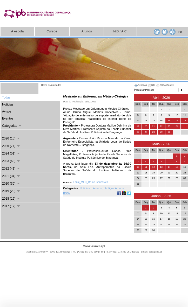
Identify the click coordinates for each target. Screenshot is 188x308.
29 (161, 132)
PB (180, 32)
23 (169, 126)
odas (6, 97)
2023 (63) (11, 161)
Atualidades (55, 85)
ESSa (66, 193)
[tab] (140, 86)
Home (44, 85)
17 (177, 120)
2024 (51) (11, 153)
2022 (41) (11, 168)
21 (153, 126)
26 (138, 132)
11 (145, 167)
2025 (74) (11, 146)
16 (169, 120)
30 (169, 132)
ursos (51, 31)
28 (153, 132)
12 (153, 167)
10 (138, 167)
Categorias (12, 126)
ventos (7, 118)
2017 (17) (11, 206)
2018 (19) (11, 199)
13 (161, 167)
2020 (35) (11, 183)
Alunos (98, 188)
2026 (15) (11, 138)
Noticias (85, 188)
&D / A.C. (120, 31)
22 (161, 126)
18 (184, 120)
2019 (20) (11, 191)
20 (145, 126)
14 (169, 167)
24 (177, 126)
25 (184, 126)
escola (17, 31)
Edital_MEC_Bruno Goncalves (90, 182)
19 (138, 126)
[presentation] (140, 86)
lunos (86, 31)
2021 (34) (11, 176)
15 (177, 167)
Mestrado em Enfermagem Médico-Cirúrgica (95, 96)
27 (145, 132)
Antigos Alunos (115, 188)
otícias (7, 104)
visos (6, 111)
